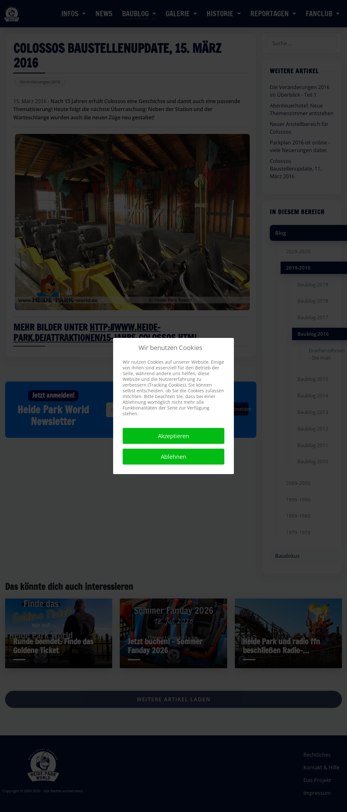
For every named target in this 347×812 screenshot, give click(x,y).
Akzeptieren (173, 436)
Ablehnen (173, 456)
